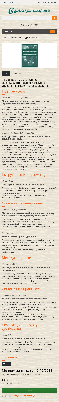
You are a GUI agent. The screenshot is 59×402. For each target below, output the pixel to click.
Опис (6, 73)
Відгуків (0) (16, 73)
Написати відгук (29, 396)
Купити (29, 390)
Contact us (37, 2)
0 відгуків (17, 396)
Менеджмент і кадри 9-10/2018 (24, 37)
